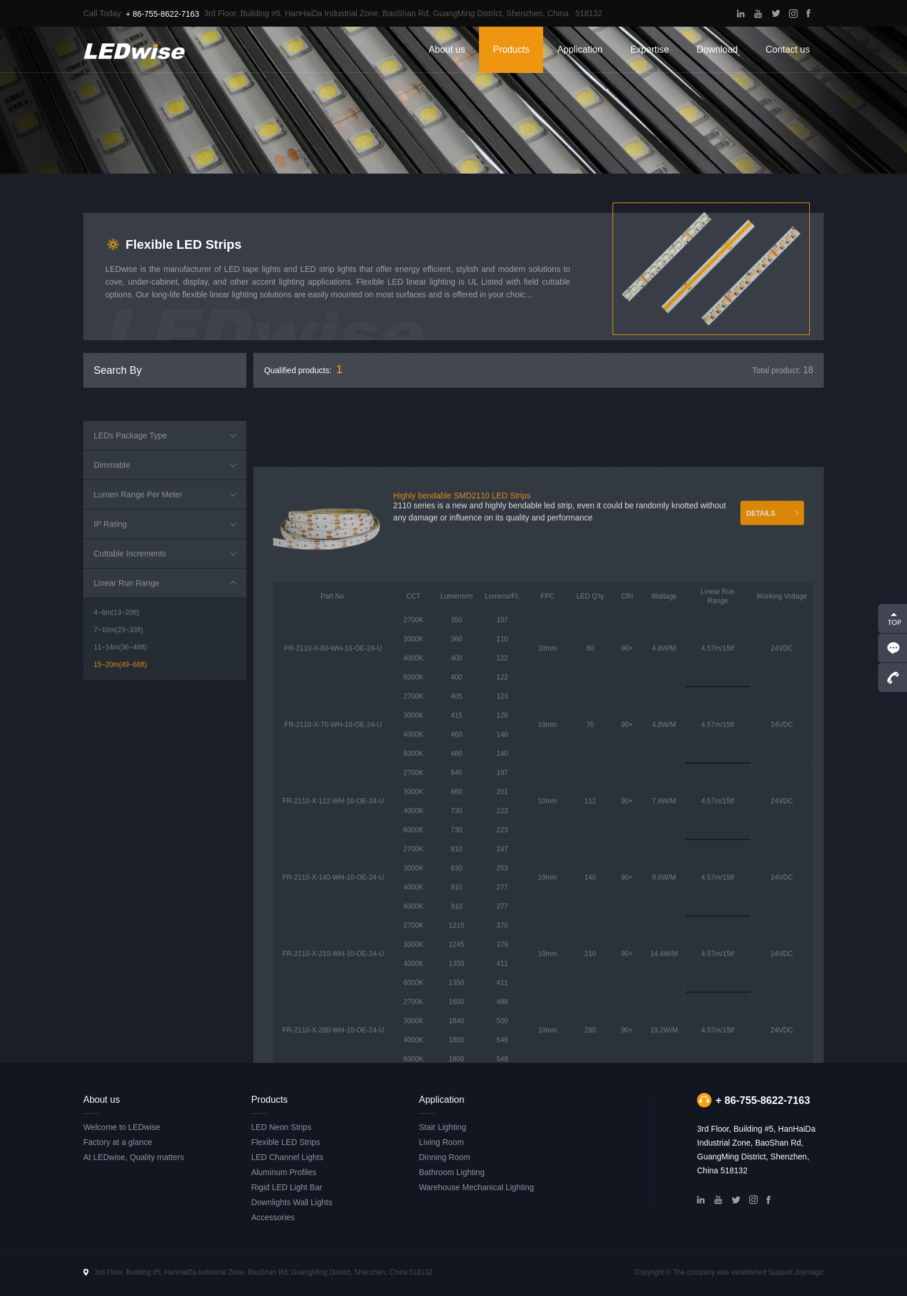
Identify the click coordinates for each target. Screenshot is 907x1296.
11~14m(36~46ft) (120, 768)
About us (447, 49)
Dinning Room (444, 1157)
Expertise (650, 49)
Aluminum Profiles (283, 1172)
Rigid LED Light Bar (286, 1187)
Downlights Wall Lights (291, 1202)
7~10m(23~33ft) (118, 750)
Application (579, 49)
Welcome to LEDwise (121, 1127)
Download (717, 49)
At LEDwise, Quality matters (133, 1157)
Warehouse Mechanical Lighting (476, 1187)
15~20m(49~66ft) (120, 785)
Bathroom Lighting (452, 1172)
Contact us (788, 49)
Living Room (441, 1142)
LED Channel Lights (287, 1157)
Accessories (272, 1217)
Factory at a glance (117, 1142)
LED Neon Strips (281, 1127)
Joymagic (809, 1272)
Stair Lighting (442, 1127)
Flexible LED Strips (285, 1142)
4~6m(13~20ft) (116, 733)
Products (511, 49)
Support (780, 1272)
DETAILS (760, 804)
